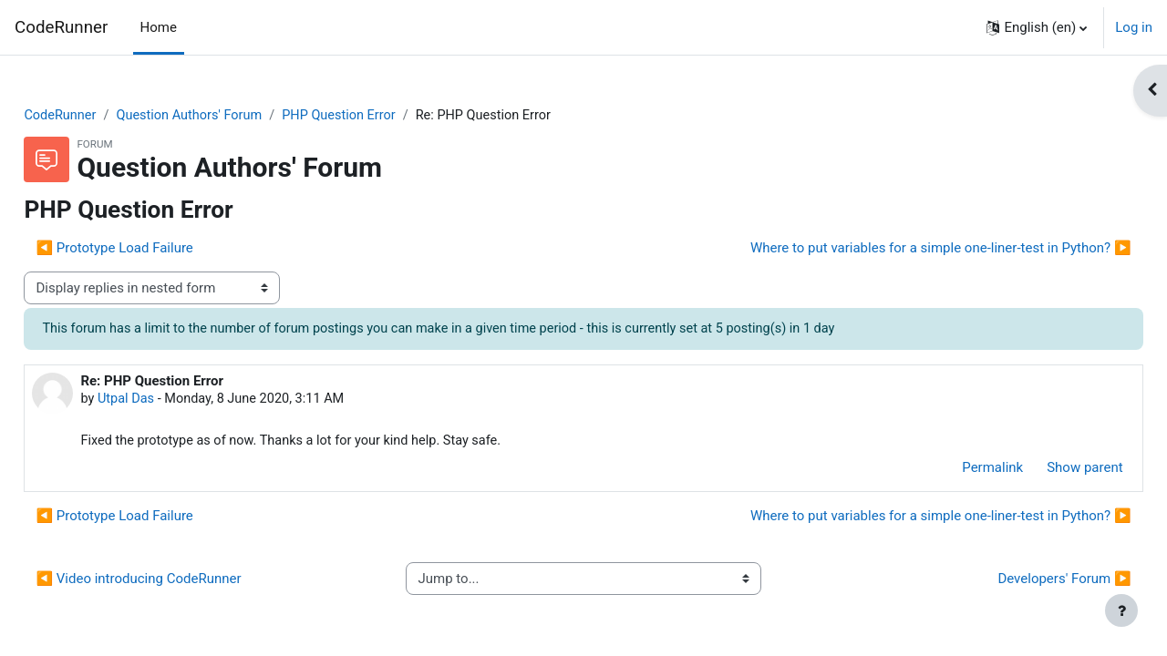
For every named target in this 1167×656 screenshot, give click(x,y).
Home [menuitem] (158, 27)
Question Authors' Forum (235, 116)
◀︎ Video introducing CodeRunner (179, 581)
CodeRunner (61, 27)
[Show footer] (1121, 610)
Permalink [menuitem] (952, 470)
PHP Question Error (390, 116)
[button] (1037, 27)
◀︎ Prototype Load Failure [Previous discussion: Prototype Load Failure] (155, 249)
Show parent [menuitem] (1044, 470)
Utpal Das (168, 401)
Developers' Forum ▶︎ (1023, 581)
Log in (1133, 27)
